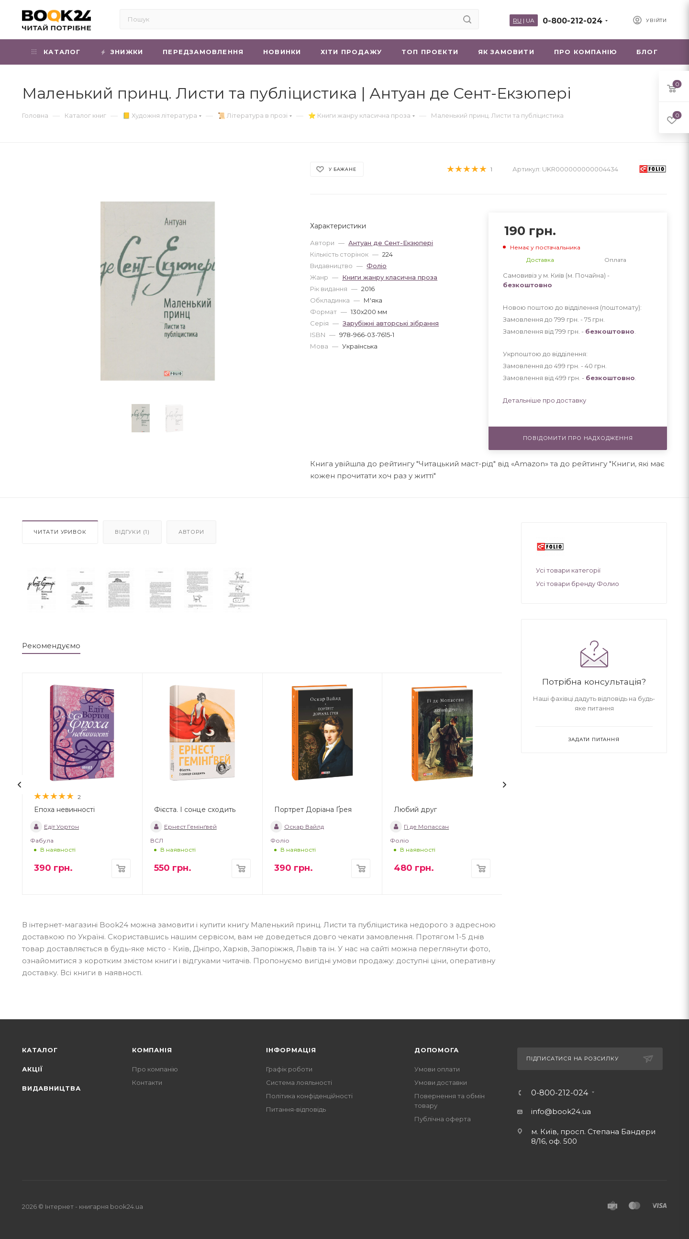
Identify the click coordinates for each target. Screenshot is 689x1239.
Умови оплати (437, 1069)
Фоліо (377, 266)
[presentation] (19, 784)
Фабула (42, 840)
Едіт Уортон (54, 826)
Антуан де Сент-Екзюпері (390, 243)
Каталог (40, 1050)
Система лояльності (299, 1082)
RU (517, 20)
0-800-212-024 (572, 20)
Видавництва (51, 1088)
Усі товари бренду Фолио (577, 583)
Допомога (436, 1050)
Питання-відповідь (296, 1109)
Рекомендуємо (51, 645)
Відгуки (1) (132, 532)
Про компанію (155, 1069)
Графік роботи (289, 1069)
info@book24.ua (561, 1111)
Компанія (152, 1050)
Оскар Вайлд (297, 826)
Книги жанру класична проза (389, 277)
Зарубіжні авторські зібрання (391, 323)
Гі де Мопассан (419, 826)
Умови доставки (440, 1082)
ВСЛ (156, 840)
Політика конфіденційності (309, 1096)
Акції (32, 1069)
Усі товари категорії (568, 570)
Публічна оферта (442, 1119)
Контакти (147, 1082)
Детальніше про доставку (544, 400)
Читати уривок (60, 532)
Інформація (291, 1050)
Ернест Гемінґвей (183, 826)
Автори (191, 532)
